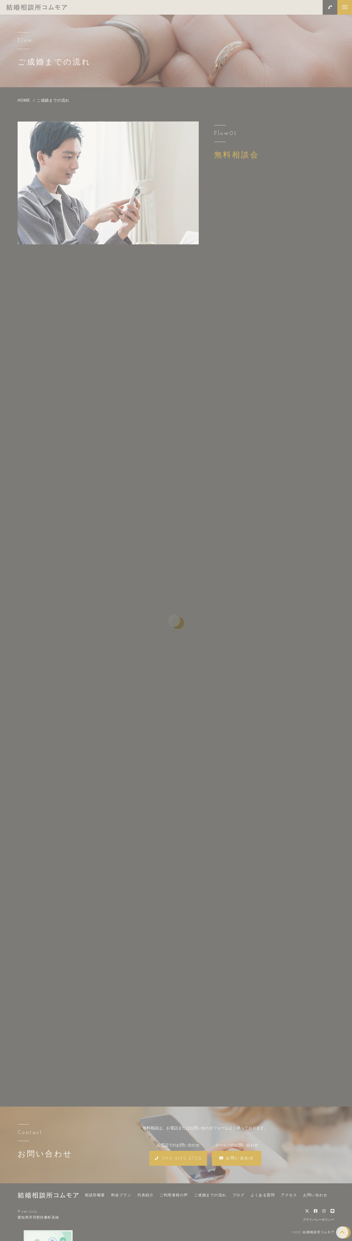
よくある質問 (263, 1192)
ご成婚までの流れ (210, 1192)
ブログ (238, 1192)
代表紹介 (145, 1192)
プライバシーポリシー (318, 1217)
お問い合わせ (315, 1192)
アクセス (289, 1192)
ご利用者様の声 (174, 1192)
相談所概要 (95, 1192)
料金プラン (121, 1192)
